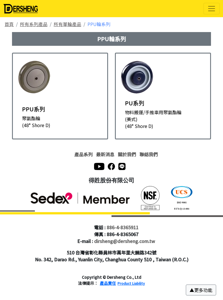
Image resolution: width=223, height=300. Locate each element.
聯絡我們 (149, 154)
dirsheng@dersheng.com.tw (124, 241)
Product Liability (131, 283)
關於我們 (127, 154)
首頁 (9, 24)
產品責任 (108, 283)
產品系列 (83, 154)
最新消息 (105, 154)
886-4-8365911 (122, 227)
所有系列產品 (33, 24)
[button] (201, 290)
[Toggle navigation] (212, 8)
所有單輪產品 (67, 24)
